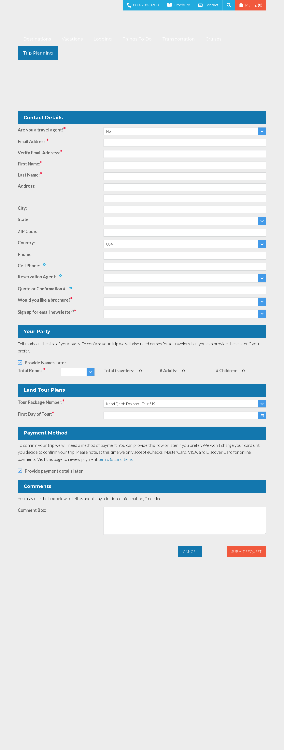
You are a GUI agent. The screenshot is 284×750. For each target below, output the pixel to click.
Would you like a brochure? (44, 300)
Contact (208, 5)
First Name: (29, 163)
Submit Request (246, 551)
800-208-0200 (142, 5)
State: (24, 219)
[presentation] (48, 549)
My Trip (250, 5)
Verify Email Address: (39, 152)
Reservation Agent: (37, 276)
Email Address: (32, 141)
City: (22, 208)
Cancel (190, 551)
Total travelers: (119, 370)
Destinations (37, 39)
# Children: (226, 370)
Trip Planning (38, 53)
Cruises (213, 39)
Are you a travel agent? (41, 129)
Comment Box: (32, 510)
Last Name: (29, 175)
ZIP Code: (27, 231)
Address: (26, 186)
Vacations (72, 39)
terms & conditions (115, 459)
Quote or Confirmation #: (42, 288)
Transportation (178, 39)
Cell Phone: (29, 265)
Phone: (24, 254)
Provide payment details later (54, 471)
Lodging (102, 39)
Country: (26, 242)
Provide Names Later (45, 362)
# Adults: (168, 370)
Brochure (178, 5)
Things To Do (137, 39)
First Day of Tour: (35, 414)
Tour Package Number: (40, 402)
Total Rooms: (30, 370)
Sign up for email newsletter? (46, 312)
